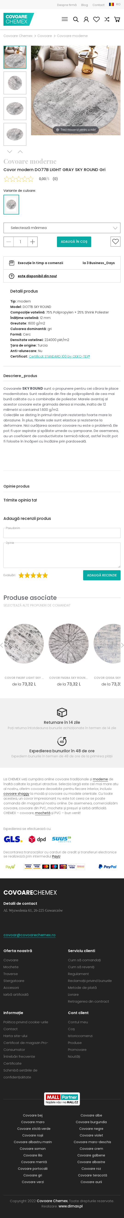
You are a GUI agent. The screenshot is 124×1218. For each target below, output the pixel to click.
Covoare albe (91, 1115)
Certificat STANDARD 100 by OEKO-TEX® (59, 356)
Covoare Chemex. (52, 1200)
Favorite (96, 20)
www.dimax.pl (71, 1206)
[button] (62, 228)
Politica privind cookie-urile (25, 1022)
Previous (20, 151)
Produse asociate (30, 597)
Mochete (11, 966)
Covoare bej (32, 1115)
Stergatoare (13, 980)
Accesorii (11, 987)
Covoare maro (33, 1122)
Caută (75, 20)
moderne (100, 779)
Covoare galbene (91, 1155)
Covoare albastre (91, 1162)
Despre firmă (67, 5)
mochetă (42, 813)
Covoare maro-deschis (92, 1142)
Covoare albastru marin (33, 1142)
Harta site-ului (15, 1035)
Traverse (10, 973)
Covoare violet (91, 1135)
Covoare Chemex (18, 19)
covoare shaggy (16, 793)
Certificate (12, 1063)
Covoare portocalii (33, 1168)
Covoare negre (91, 1128)
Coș (117, 20)
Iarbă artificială (15, 994)
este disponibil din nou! (37, 276)
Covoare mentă (34, 1162)
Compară (106, 20)
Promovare (77, 1049)
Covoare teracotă (92, 1175)
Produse (75, 1042)
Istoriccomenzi (80, 1035)
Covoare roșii (32, 1135)
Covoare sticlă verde (34, 1128)
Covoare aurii (91, 1182)
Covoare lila (32, 1155)
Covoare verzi (33, 1182)
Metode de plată (82, 987)
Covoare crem (91, 1148)
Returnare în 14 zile (62, 722)
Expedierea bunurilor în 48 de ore (62, 751)
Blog (84, 5)
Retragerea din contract (88, 1001)
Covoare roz (91, 1168)
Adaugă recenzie (102, 575)
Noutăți (74, 1056)
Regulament (78, 973)
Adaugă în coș (74, 241)
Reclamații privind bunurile (90, 980)
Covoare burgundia (91, 1122)
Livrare (73, 994)
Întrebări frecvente (19, 1056)
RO (118, 4)
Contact (98, 5)
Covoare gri (32, 1175)
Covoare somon (33, 1148)
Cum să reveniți (81, 966)
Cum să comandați (84, 960)
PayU (56, 856)
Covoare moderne (72, 36)
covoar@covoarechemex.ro (29, 935)
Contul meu (86, 20)
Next (10, 151)
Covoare (44, 36)
